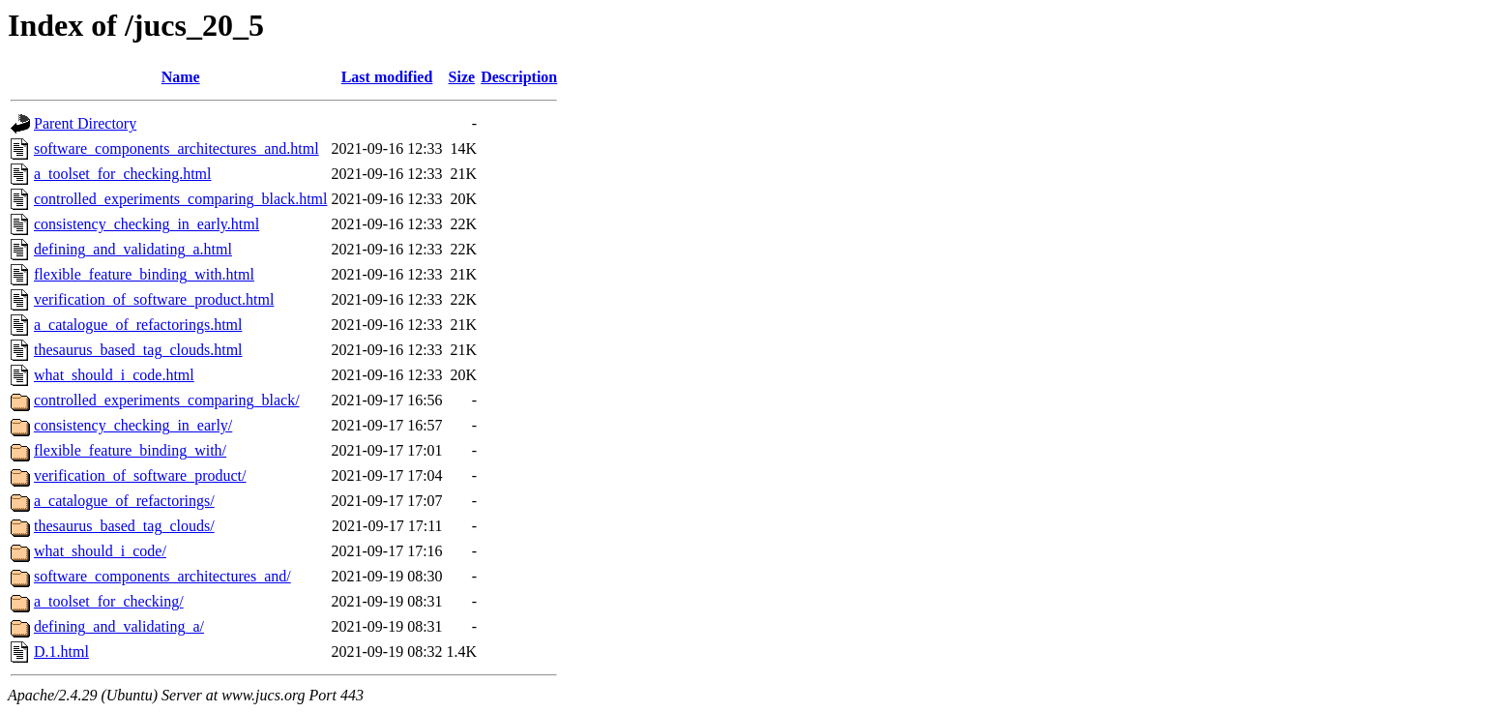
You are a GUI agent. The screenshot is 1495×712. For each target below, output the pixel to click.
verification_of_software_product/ (140, 475)
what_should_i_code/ (100, 551)
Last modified (387, 77)
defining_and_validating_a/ (119, 626)
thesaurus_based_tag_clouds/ (124, 526)
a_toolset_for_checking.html (123, 173)
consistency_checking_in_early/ (133, 425)
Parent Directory (85, 123)
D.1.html (61, 651)
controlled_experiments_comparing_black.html (180, 199)
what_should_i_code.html (114, 375)
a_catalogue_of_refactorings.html (138, 324)
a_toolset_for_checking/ (109, 601)
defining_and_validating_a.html (133, 249)
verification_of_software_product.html (154, 299)
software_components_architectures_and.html (176, 148)
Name (180, 77)
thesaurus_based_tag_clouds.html (138, 349)
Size (462, 77)
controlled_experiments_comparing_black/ (167, 400)
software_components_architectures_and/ (162, 576)
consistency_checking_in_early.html (146, 224)
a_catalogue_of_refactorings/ (124, 500)
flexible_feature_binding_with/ (130, 450)
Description (519, 77)
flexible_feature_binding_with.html (144, 274)
